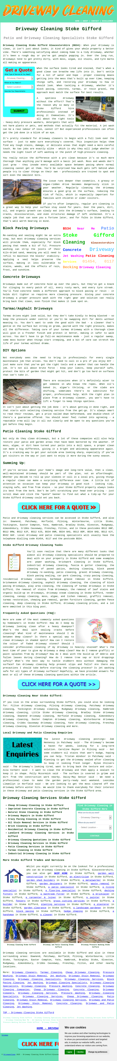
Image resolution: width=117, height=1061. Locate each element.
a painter (93, 897)
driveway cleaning (53, 726)
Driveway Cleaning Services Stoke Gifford (44, 798)
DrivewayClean (9, 1055)
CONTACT (95, 21)
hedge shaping (73, 911)
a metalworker (92, 880)
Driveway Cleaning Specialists (39, 979)
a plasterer (101, 904)
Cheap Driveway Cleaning (82, 972)
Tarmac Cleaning (51, 972)
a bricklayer (101, 894)
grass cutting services (69, 901)
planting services (53, 904)
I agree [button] (69, 1052)
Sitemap (5, 1035)
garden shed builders (40, 880)
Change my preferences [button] (97, 1052)
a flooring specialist (60, 890)
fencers (21, 901)
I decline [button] (80, 1052)
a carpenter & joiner (41, 897)
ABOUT (85, 21)
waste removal (100, 883)
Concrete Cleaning (87, 986)
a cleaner (46, 914)
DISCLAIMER (107, 21)
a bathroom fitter (52, 894)
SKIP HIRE (61, 873)
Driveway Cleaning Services (84, 979)
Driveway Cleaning (34, 986)
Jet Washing (58, 976)
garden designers (51, 883)
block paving (25, 911)
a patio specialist (61, 887)
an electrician (79, 877)
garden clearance (35, 908)
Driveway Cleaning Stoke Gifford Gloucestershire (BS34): (42, 45)
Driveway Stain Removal (31, 976)
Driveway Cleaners (24, 972)
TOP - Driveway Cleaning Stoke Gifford (28, 1012)
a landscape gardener (87, 908)
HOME (77, 21)
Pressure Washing (60, 986)
